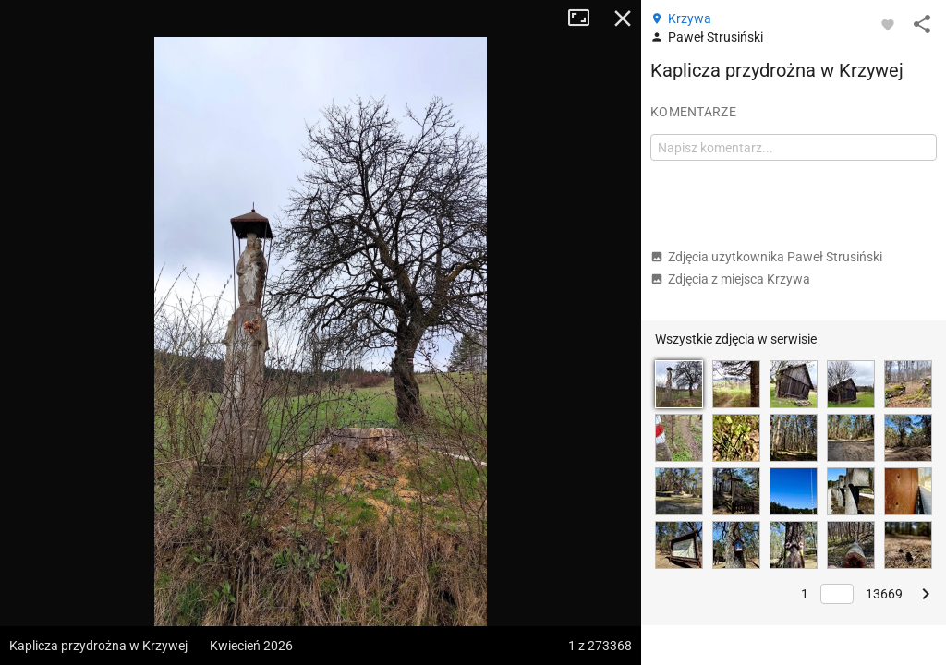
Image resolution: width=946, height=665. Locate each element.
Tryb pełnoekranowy (585, 18)
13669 (884, 593)
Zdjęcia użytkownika (766, 256)
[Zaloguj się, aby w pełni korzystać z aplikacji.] (888, 24)
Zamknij (622, 18)
